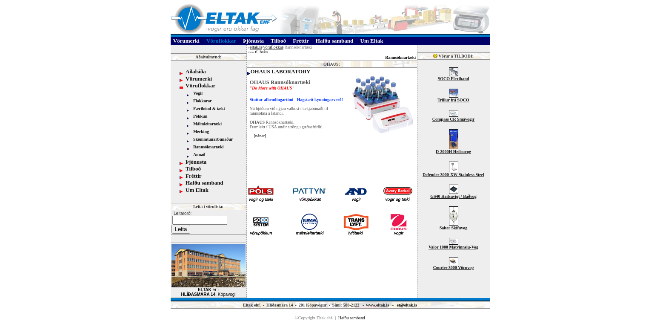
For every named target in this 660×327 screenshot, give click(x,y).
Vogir (198, 93)
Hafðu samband (204, 182)
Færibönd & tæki (209, 108)
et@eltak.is (407, 305)
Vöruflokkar (200, 85)
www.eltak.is (377, 305)
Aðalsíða (196, 71)
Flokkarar (202, 100)
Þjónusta (196, 162)
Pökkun (200, 116)
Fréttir (194, 176)
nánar (260, 135)
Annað (199, 154)
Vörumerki (199, 78)
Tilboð (193, 168)
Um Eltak (197, 190)
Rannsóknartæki (208, 147)
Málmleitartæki (207, 124)
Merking (201, 131)
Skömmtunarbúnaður (213, 139)
